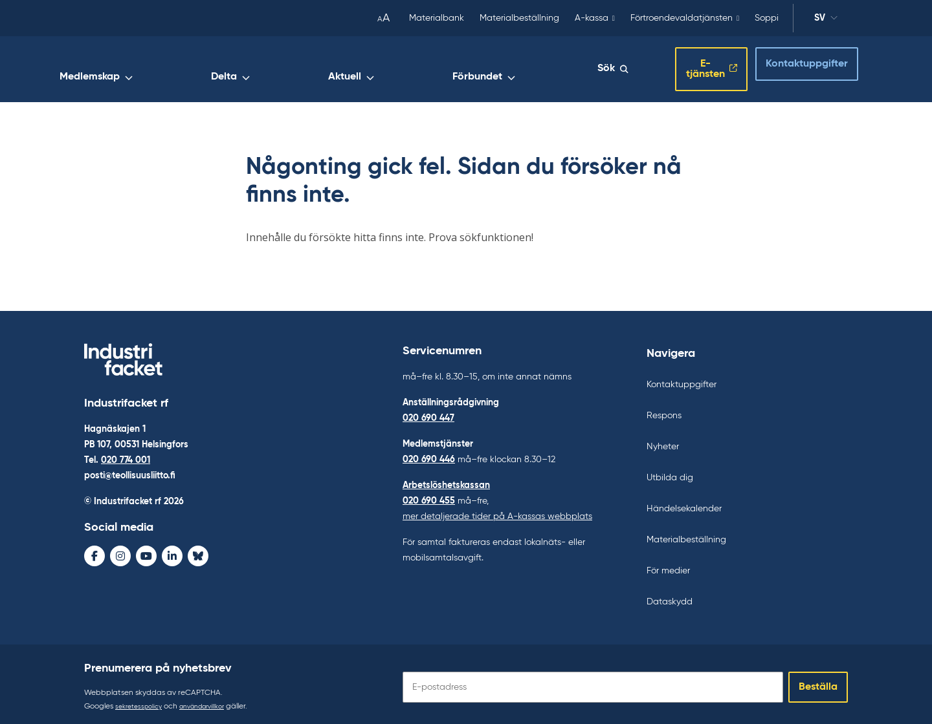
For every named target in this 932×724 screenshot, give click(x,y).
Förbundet (547, 69)
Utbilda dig (670, 471)
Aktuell (478, 69)
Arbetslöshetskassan (446, 479)
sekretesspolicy (142, 701)
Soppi (767, 18)
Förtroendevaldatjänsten (681, 18)
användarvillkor (213, 701)
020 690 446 (429, 453)
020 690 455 (429, 495)
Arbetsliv (268, 69)
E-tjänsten (685, 66)
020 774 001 (125, 457)
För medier (668, 565)
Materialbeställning (519, 18)
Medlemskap (348, 69)
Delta (420, 69)
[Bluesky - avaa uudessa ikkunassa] (198, 552)
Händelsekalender (684, 502)
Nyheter (663, 440)
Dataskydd (670, 596)
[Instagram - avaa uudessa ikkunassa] (120, 552)
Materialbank (436, 18)
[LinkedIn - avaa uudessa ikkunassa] (172, 552)
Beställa (818, 681)
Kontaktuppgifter (795, 65)
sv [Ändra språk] (826, 20)
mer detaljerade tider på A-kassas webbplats (497, 510)
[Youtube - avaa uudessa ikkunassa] (146, 552)
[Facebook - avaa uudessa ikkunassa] (94, 552)
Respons (664, 409)
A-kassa (591, 18)
